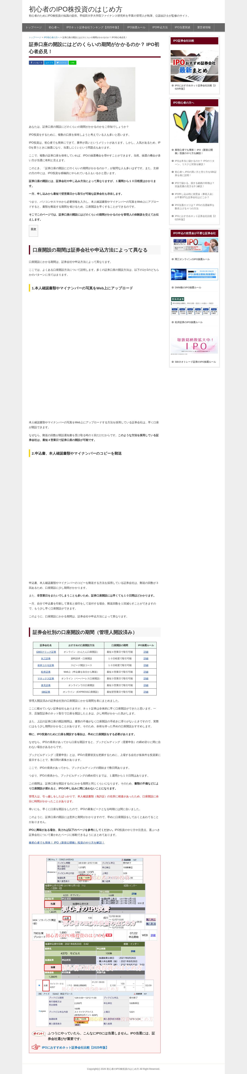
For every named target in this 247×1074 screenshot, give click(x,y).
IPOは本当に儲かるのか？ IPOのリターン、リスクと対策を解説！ (194, 162)
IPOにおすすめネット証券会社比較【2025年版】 (75, 1047)
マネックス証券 (46, 678)
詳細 (146, 652)
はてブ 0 (49, 63)
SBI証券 (46, 691)
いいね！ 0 (36, 63)
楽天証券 (46, 685)
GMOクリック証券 (46, 652)
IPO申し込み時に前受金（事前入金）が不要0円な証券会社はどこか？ (194, 196)
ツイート (62, 63)
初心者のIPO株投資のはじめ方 (75, 9)
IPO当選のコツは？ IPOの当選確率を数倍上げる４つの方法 (194, 207)
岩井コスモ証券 (46, 665)
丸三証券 (46, 658)
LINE (72, 63)
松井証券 (46, 672)
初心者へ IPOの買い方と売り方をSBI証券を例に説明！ (196, 174)
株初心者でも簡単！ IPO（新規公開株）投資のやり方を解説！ (67, 842)
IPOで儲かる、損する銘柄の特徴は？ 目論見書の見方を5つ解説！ (194, 185)
